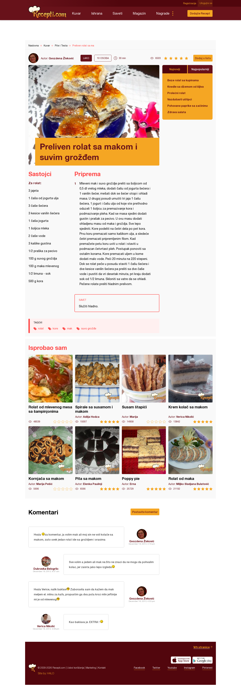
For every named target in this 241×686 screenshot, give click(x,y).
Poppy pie (144, 458)
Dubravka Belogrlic (46, 569)
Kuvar (76, 13)
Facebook (139, 669)
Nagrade (162, 13)
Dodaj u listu (203, 58)
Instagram (189, 669)
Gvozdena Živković (61, 58)
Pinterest (207, 669)
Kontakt (102, 668)
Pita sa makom (97, 458)
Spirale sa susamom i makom (97, 389)
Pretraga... (179, 13)
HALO (50, 674)
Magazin (139, 13)
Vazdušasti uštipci (179, 99)
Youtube (172, 669)
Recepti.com (47, 12)
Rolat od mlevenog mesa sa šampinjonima (50, 389)
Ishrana (96, 13)
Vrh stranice (201, 648)
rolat (41, 328)
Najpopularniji (200, 69)
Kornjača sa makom (50, 458)
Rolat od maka (190, 458)
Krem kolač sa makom (190, 389)
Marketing (91, 668)
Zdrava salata (176, 112)
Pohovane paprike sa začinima (187, 105)
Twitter (156, 669)
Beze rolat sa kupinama (183, 80)
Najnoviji (174, 69)
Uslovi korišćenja (75, 668)
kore (55, 328)
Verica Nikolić (46, 627)
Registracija (190, 3)
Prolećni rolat (176, 93)
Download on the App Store (181, 661)
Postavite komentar (145, 511)
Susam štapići (144, 389)
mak (69, 328)
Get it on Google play (202, 661)
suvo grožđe (88, 328)
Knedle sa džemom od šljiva (185, 86)
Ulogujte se (206, 3)
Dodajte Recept (200, 13)
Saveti (117, 13)
